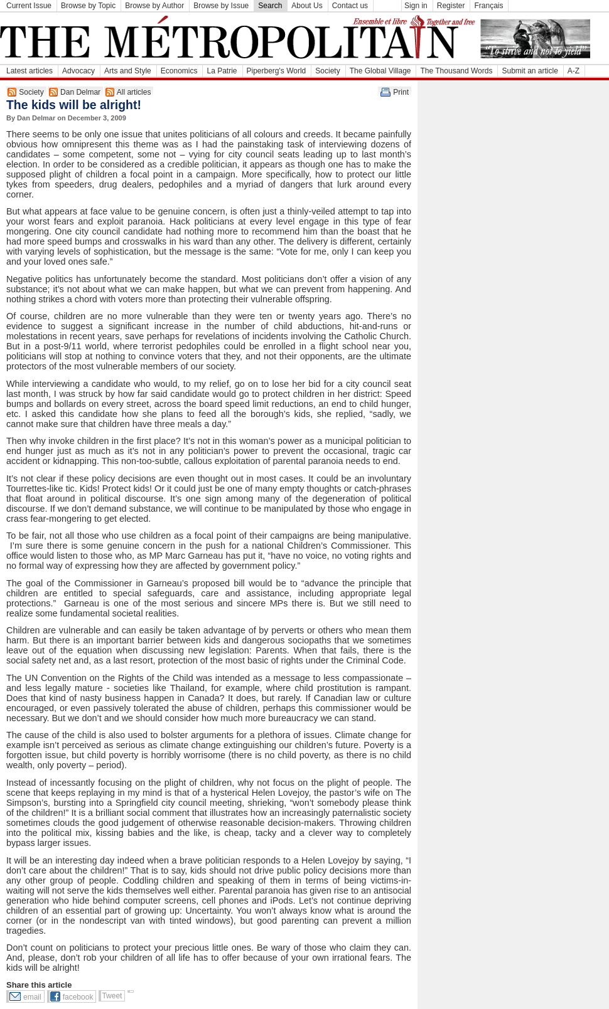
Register (451, 5)
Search (270, 5)
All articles (134, 92)
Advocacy (78, 70)
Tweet (112, 995)
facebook (78, 997)
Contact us (350, 5)
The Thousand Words (456, 70)
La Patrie (222, 70)
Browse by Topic (88, 5)
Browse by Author (154, 5)
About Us (306, 5)
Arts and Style (127, 70)
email (32, 997)
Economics (179, 70)
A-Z (573, 70)
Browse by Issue (221, 5)
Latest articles (29, 70)
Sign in (416, 5)
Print (401, 92)
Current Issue (28, 5)
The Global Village (380, 70)
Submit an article (530, 70)
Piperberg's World (276, 70)
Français (488, 5)
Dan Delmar (80, 92)
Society (327, 70)
